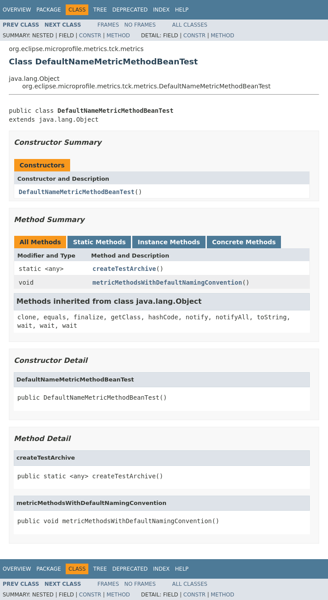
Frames (108, 25)
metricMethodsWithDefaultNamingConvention (167, 282)
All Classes (189, 25)
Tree (100, 10)
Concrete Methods (244, 242)
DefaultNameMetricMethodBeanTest (76, 191)
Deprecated (130, 10)
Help (182, 10)
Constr (90, 35)
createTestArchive (124, 268)
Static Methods (99, 242)
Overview (17, 10)
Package (48, 10)
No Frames (140, 25)
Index (161, 10)
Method (118, 35)
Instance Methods (169, 242)
